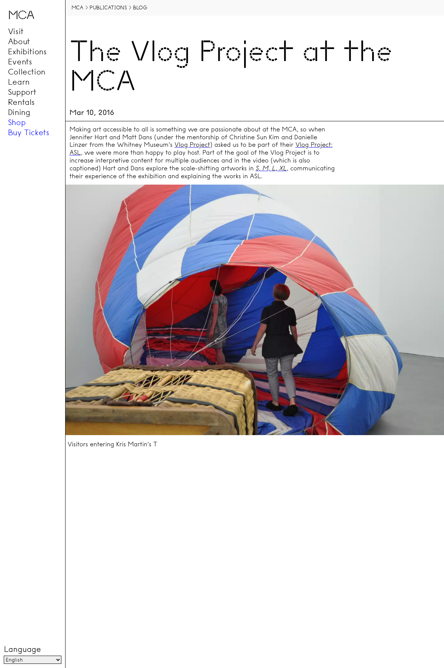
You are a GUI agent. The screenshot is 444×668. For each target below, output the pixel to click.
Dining (19, 112)
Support (22, 92)
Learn (19, 81)
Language (22, 650)
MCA (77, 7)
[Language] (32, 660)
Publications (108, 7)
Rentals (21, 102)
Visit (16, 31)
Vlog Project (192, 145)
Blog (140, 7)
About (19, 41)
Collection (26, 71)
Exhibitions (27, 51)
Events (20, 61)
